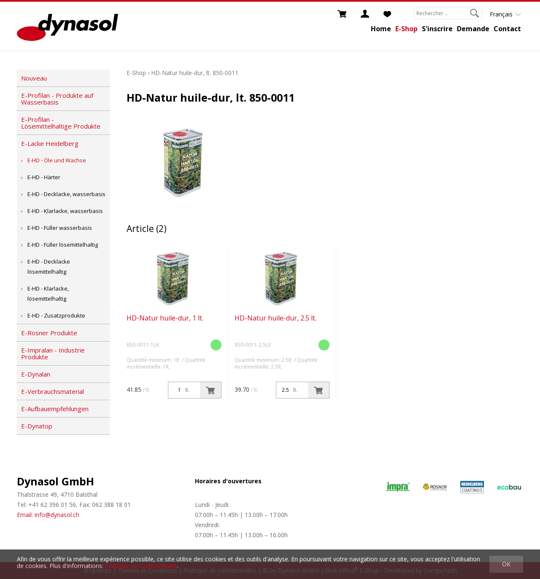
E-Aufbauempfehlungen (55, 408)
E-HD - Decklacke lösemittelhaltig (48, 266)
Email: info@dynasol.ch (48, 515)
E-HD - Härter (43, 177)
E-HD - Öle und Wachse (56, 160)
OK (506, 564)
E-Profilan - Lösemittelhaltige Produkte (60, 122)
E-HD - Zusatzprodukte (56, 315)
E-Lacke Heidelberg (49, 143)
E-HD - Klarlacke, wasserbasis (65, 211)
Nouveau (34, 78)
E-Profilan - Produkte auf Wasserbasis (57, 98)
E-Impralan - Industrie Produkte (53, 353)
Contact (507, 28)
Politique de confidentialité (141, 566)
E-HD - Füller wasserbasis (59, 228)
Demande (473, 28)
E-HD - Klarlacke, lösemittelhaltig (48, 293)
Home (381, 28)
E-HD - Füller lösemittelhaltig (62, 244)
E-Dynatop (36, 426)
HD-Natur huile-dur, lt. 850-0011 (194, 73)
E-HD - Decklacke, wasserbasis (66, 194)
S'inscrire (437, 28)
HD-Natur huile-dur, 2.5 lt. (275, 318)
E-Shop (406, 28)
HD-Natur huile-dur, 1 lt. (165, 318)
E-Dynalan (35, 374)
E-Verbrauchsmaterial (52, 391)
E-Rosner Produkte (49, 333)
